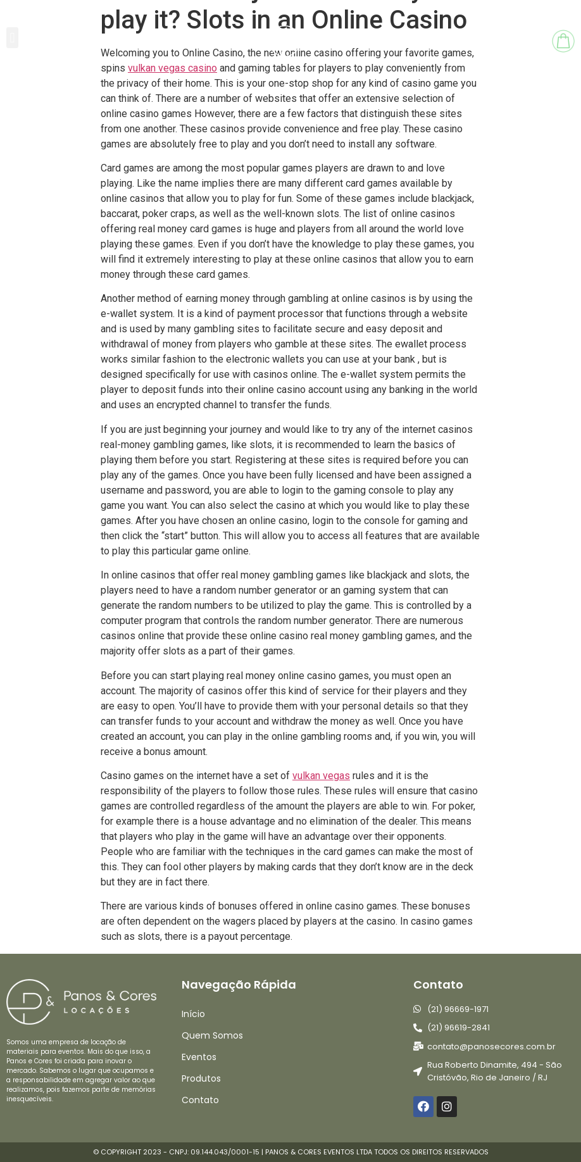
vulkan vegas (321, 776)
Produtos (201, 1078)
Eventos (199, 1057)
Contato (200, 1100)
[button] (12, 37)
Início (193, 1014)
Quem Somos (212, 1035)
